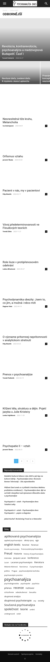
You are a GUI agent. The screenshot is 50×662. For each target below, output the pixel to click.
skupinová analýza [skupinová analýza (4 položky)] (12, 596)
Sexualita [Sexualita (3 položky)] (32, 592)
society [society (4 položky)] (41, 600)
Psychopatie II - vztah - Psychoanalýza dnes (21, 501)
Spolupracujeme (27, 654)
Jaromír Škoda (8, 160)
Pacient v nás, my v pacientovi (21, 190)
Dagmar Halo (7, 306)
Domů (5, 10)
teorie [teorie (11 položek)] (24, 609)
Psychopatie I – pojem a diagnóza (17, 513)
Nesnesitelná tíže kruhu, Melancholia (17, 120)
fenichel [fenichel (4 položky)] (25, 545)
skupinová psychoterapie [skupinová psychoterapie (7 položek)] (18, 600)
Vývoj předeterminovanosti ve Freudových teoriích (21, 226)
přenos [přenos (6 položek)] (8, 588)
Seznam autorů (13, 654)
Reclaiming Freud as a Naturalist (28, 519)
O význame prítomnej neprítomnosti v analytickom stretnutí (25, 338)
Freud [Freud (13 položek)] (8, 553)
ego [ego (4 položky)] (37, 540)
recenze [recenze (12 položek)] (18, 587)
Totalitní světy (9, 504)
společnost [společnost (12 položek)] (11, 609)
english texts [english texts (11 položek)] (12, 544)
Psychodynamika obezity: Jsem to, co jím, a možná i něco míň (24, 301)
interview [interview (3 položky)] (7, 558)
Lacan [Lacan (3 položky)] (6, 562)
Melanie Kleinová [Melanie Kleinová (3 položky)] (11, 566)
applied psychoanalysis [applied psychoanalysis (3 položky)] (13, 540)
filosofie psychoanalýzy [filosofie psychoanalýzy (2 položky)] (11, 549)
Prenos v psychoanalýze (18, 374)
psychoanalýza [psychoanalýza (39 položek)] (17, 579)
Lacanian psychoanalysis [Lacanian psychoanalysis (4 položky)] (21, 562)
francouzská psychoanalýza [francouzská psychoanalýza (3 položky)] (32, 549)
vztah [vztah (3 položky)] (19, 614)
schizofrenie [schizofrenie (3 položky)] (9, 592)
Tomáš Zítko (7, 231)
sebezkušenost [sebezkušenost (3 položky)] (21, 592)
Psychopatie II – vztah (16, 446)
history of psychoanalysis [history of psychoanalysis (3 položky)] (33, 554)
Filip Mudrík (7, 194)
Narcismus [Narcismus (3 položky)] (23, 566)
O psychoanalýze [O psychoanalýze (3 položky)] (36, 566)
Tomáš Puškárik (8, 58)
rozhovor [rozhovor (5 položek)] (30, 588)
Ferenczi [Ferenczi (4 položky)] (34, 545)
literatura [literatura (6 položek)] (39, 562)
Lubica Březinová (9, 269)
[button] (4, 3)
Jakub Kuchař (9, 519)
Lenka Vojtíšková (9, 415)
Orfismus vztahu (13, 156)
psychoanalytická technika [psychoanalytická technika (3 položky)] (29, 571)
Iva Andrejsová (8, 126)
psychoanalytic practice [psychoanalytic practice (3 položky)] (13, 575)
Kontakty (39, 654)
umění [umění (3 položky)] (32, 609)
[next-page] (32, 461)
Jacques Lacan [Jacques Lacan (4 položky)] (19, 558)
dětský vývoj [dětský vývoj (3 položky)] (29, 540)
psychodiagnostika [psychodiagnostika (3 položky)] (11, 583)
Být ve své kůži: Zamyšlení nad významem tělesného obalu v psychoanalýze (25, 493)
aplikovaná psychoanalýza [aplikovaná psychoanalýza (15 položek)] (22, 536)
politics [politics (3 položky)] (7, 571)
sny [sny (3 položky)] (34, 601)
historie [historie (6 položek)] (18, 553)
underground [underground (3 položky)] (9, 614)
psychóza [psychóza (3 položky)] (35, 583)
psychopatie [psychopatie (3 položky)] (25, 583)
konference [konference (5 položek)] (33, 558)
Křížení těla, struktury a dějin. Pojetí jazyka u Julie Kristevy (24, 410)
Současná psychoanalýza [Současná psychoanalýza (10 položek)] (19, 605)
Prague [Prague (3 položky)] (14, 571)
